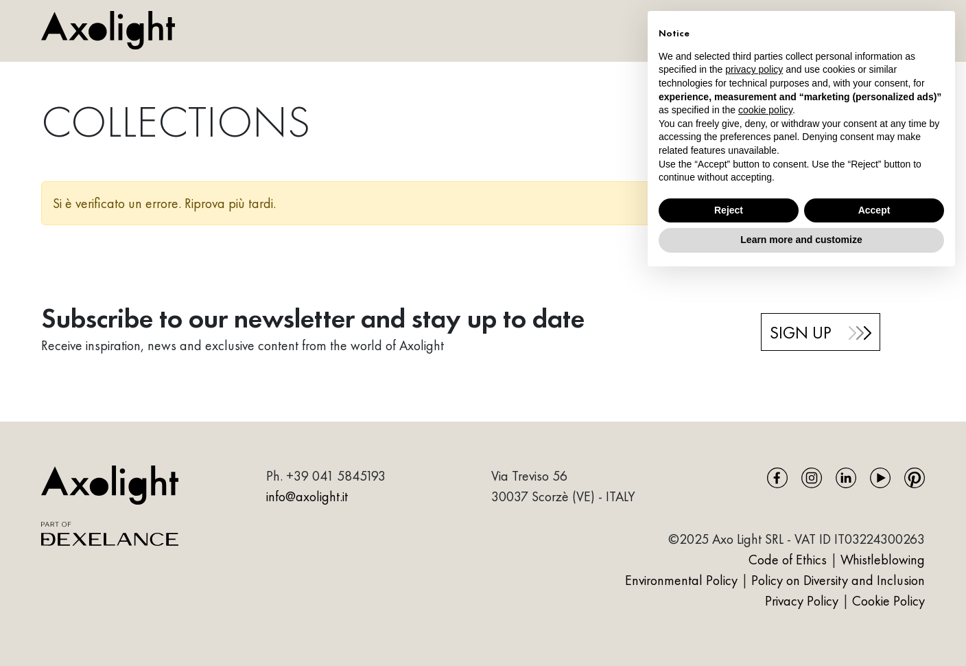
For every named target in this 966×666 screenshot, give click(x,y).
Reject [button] (728, 210)
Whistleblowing (882, 560)
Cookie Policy (888, 601)
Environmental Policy (681, 580)
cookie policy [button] (765, 109)
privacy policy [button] (754, 69)
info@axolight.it (307, 496)
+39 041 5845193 (336, 476)
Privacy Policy (803, 601)
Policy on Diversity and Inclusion (838, 580)
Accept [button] (874, 210)
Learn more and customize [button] (801, 239)
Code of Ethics (788, 560)
